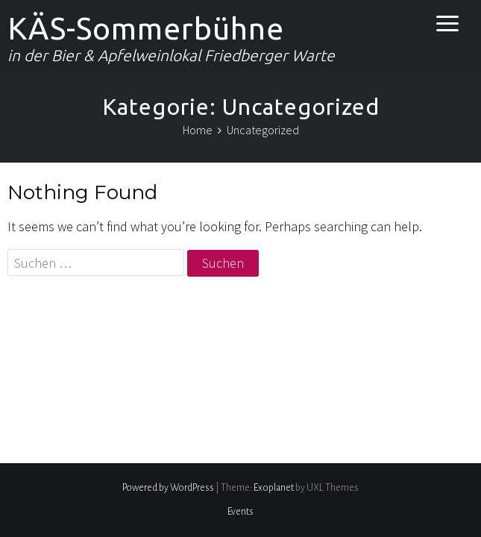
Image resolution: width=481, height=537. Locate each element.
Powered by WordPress (168, 488)
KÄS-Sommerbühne (145, 28)
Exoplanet (274, 488)
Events (240, 511)
